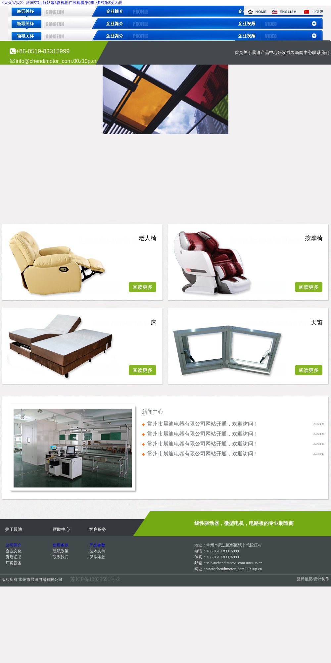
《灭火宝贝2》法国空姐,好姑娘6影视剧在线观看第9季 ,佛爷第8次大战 (61, 2)
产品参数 (97, 545)
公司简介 (14, 545)
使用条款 (61, 545)
